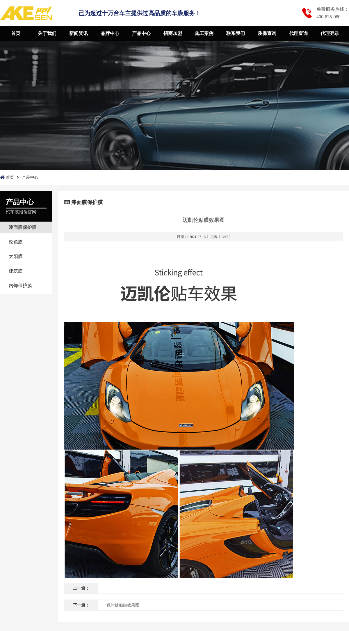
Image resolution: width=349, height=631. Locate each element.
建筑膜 (16, 270)
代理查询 (298, 33)
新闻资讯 (78, 33)
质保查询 (267, 33)
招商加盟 (172, 33)
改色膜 (16, 241)
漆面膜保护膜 (23, 227)
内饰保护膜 (20, 285)
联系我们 (235, 33)
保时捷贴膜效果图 (123, 605)
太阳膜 (16, 256)
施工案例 (204, 33)
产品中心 (141, 33)
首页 (15, 33)
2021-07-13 (197, 237)
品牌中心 (110, 33)
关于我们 (47, 33)
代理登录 (329, 33)
